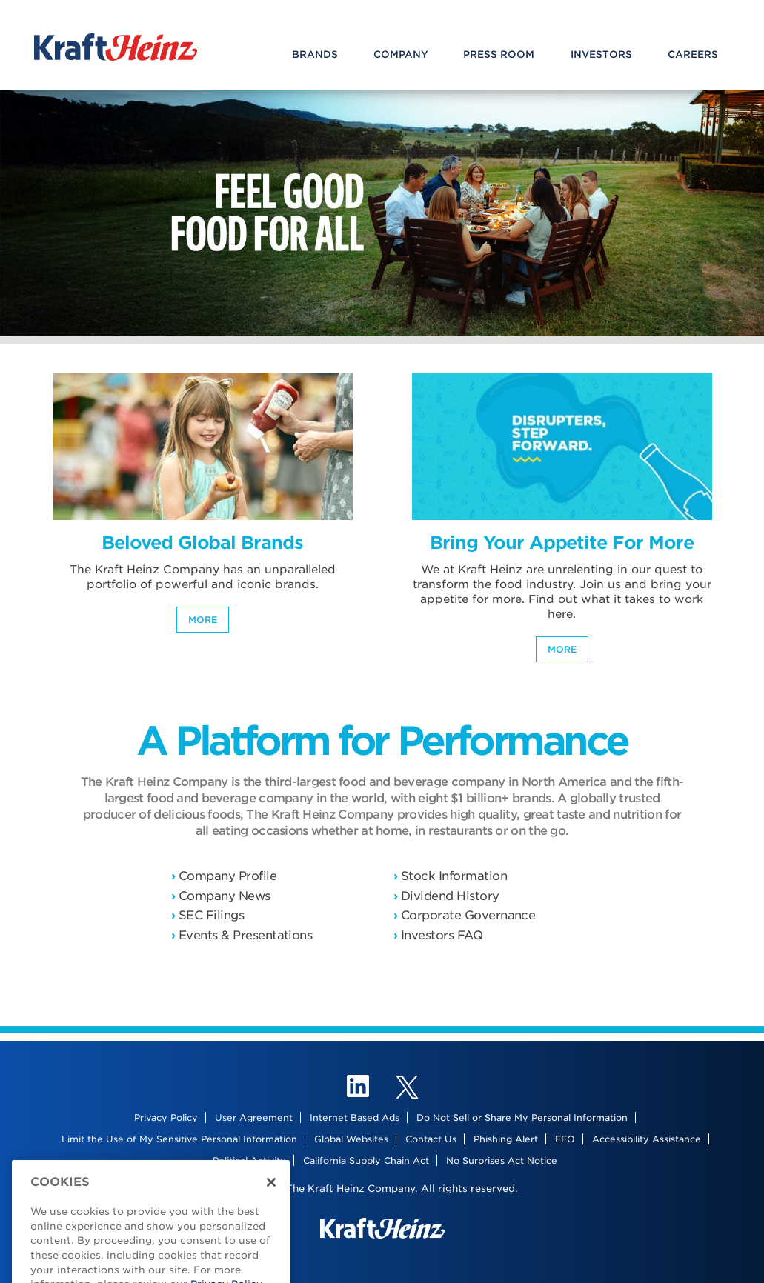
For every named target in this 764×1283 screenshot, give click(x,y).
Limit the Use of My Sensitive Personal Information (179, 1138)
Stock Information (454, 876)
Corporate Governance (468, 915)
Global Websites (351, 1138)
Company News (224, 896)
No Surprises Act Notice (501, 1160)
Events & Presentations (245, 935)
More (202, 619)
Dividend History (450, 896)
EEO (565, 1138)
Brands (315, 54)
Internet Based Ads (354, 1117)
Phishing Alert (506, 1138)
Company (400, 54)
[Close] (271, 1192)
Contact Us (430, 1138)
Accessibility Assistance (646, 1138)
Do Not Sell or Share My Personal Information (522, 1117)
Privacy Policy (166, 1117)
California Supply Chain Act (366, 1160)
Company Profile (227, 876)
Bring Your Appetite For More (561, 542)
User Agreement (254, 1117)
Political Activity (249, 1160)
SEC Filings (211, 915)
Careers (693, 54)
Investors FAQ (441, 935)
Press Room (498, 54)
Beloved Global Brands (202, 542)
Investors (601, 54)
